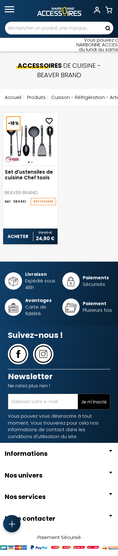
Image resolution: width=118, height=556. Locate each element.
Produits (36, 97)
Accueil (13, 97)
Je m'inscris (94, 402)
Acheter (18, 236)
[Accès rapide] (11, 523)
